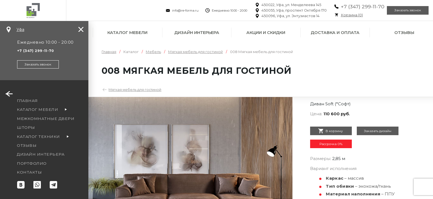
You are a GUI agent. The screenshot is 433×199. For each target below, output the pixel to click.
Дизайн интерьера (196, 32)
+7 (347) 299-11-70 (350, 6)
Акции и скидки (265, 32)
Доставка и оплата (335, 32)
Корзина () (339, 15)
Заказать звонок (404, 10)
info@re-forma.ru (172, 10)
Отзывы (404, 32)
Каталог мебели (127, 32)
